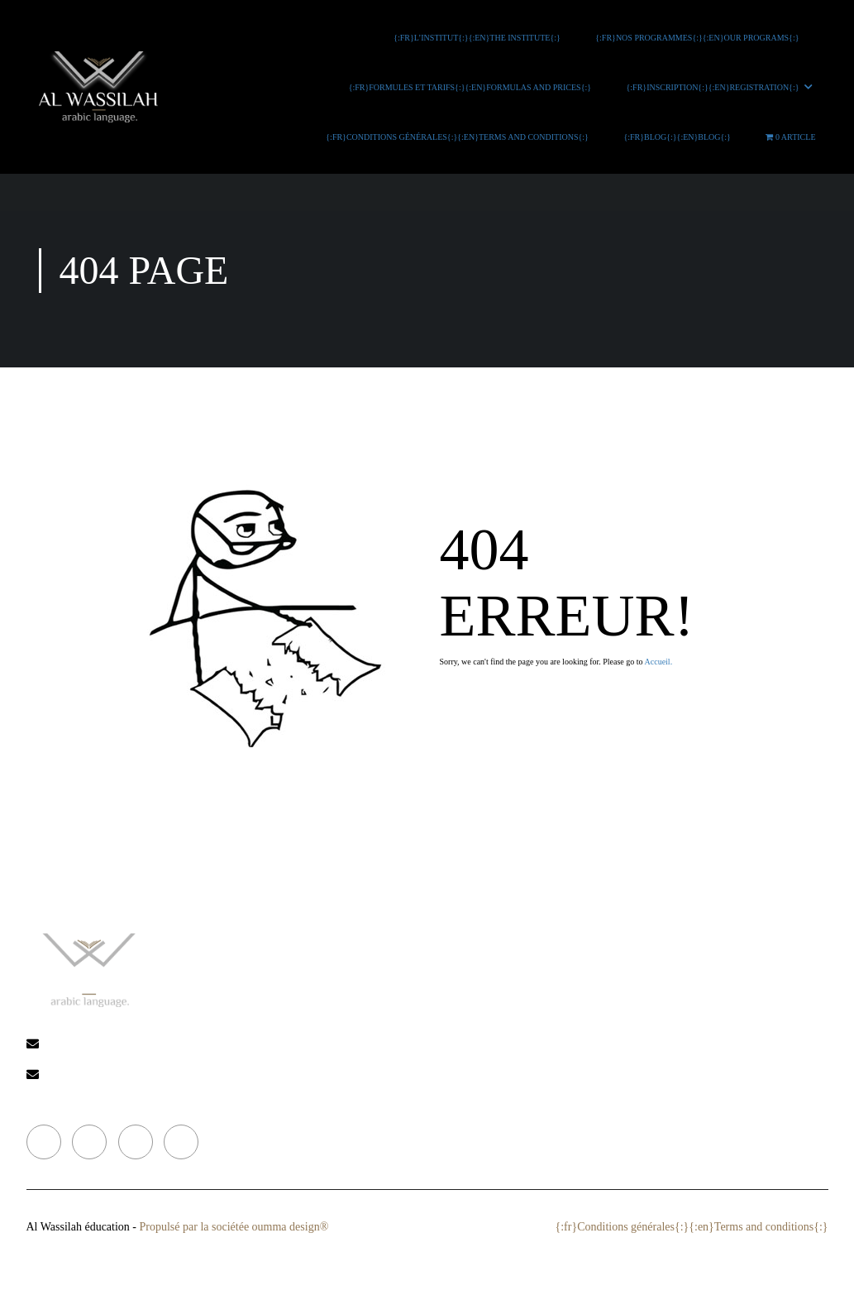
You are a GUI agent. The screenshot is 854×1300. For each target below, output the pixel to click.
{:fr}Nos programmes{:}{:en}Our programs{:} (698, 37)
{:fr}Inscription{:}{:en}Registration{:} (714, 87)
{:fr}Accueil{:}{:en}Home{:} (397, 945)
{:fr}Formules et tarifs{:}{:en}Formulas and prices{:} (472, 87)
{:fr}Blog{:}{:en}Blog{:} (679, 137)
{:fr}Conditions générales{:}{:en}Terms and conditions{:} (459, 137)
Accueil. (659, 661)
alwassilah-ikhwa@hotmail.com (167, 1044)
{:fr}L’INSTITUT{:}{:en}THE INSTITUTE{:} (478, 37)
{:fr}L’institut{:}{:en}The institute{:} (431, 975)
